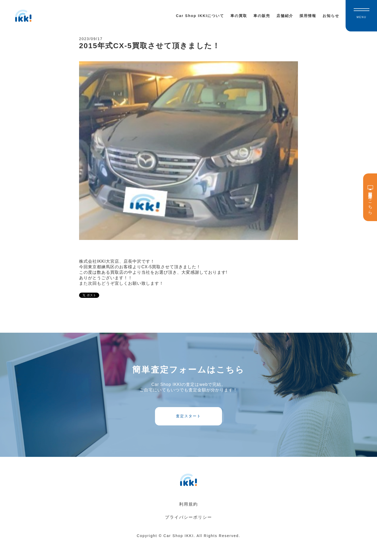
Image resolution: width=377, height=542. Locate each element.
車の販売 (261, 16)
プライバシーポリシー (188, 517)
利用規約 (188, 504)
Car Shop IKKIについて (200, 16)
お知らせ (331, 16)
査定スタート (188, 416)
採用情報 (308, 16)
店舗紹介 (284, 16)
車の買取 (238, 16)
